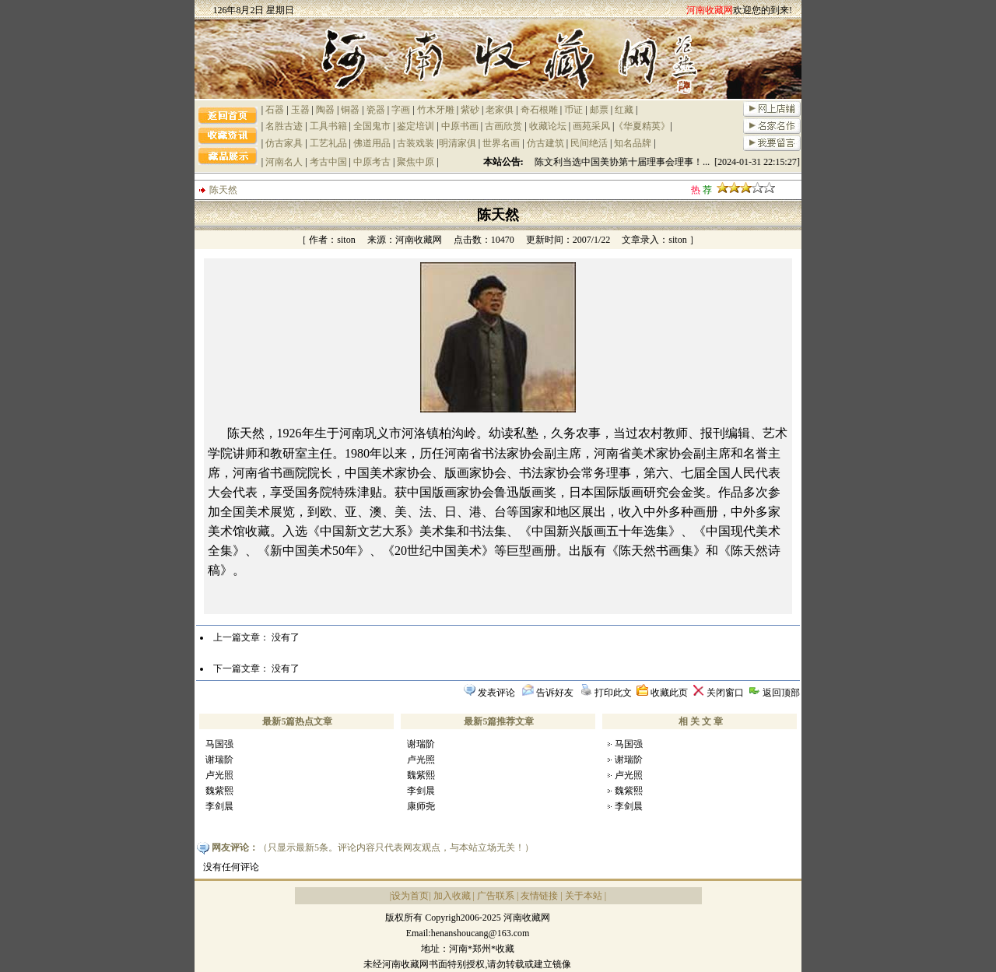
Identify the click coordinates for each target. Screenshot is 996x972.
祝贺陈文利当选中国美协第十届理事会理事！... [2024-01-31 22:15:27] (662, 161)
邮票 (599, 109)
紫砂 (470, 109)
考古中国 (328, 161)
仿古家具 (284, 143)
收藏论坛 (547, 126)
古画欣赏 (503, 126)
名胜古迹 (284, 126)
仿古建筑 (545, 143)
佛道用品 (372, 143)
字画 (400, 109)
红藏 (624, 109)
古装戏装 (415, 143)
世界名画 (501, 143)
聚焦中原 (415, 161)
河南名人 (284, 161)
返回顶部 (781, 692)
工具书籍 (328, 126)
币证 (573, 109)
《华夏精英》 (642, 126)
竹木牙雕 (435, 109)
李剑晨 (219, 806)
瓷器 (375, 109)
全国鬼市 (372, 126)
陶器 (325, 109)
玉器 (300, 109)
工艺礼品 (328, 143)
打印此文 (613, 692)
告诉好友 (554, 692)
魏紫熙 (219, 790)
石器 (274, 109)
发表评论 (496, 692)
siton (346, 239)
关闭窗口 (725, 692)
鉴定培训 (415, 126)
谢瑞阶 (219, 759)
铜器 (350, 109)
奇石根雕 (539, 109)
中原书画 (460, 126)
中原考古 (372, 161)
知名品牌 (632, 143)
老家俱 (500, 109)
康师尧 (421, 806)
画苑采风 (591, 126)
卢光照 (219, 775)
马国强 (219, 744)
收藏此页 (669, 692)
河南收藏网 (418, 239)
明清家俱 (457, 143)
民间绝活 (589, 143)
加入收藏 (452, 895)
